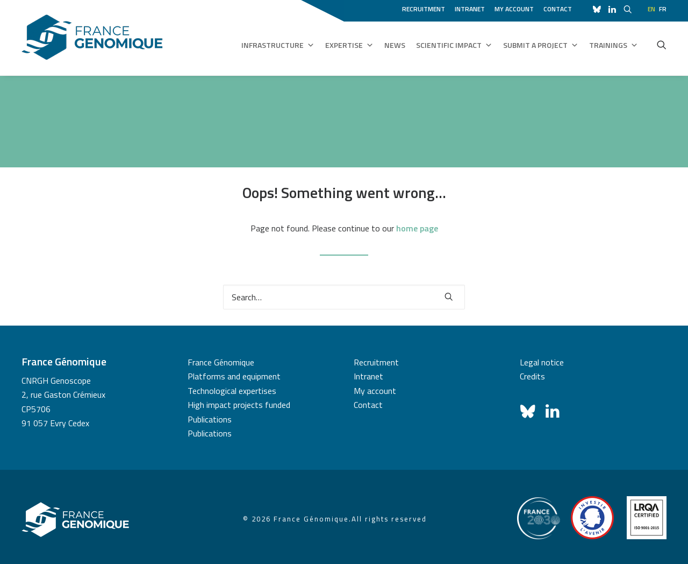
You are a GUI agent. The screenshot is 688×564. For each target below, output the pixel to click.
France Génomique (221, 362)
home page (417, 228)
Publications (210, 419)
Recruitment (423, 9)
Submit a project (540, 45)
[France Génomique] (92, 37)
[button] (661, 44)
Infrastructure (277, 45)
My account (514, 9)
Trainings (613, 45)
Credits (532, 376)
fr (662, 9)
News (394, 45)
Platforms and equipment (234, 376)
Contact (557, 9)
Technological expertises (232, 390)
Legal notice (542, 362)
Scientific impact (454, 45)
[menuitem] (425, 7)
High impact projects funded (239, 404)
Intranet (470, 9)
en (651, 9)
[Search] (344, 297)
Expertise (349, 45)
